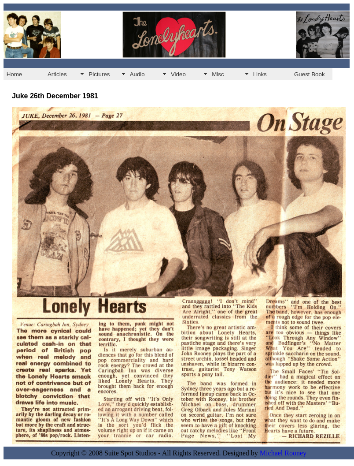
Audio (137, 74)
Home (14, 74)
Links (260, 74)
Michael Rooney (283, 453)
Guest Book (309, 74)
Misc (218, 74)
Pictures (99, 74)
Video (178, 74)
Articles (57, 74)
